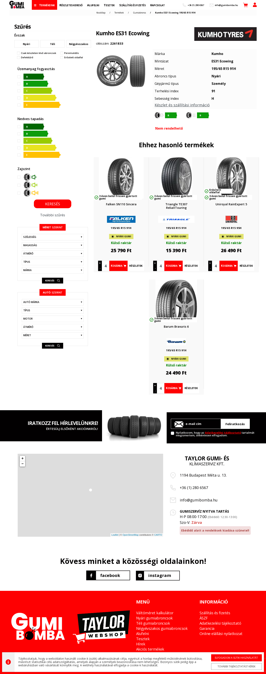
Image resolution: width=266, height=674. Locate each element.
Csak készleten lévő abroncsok (38, 53)
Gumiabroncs (139, 12)
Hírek (140, 643)
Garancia (207, 628)
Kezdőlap (100, 12)
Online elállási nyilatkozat (221, 633)
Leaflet (114, 535)
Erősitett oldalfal (73, 57)
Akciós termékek (150, 648)
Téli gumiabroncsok (153, 622)
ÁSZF (204, 617)
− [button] (22, 463)
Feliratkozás (235, 424)
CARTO (158, 535)
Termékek (119, 12)
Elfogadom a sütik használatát (235, 657)
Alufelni (142, 633)
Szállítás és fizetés (215, 612)
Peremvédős (71, 53)
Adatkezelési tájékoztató (223, 432)
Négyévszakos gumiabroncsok (161, 628)
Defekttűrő (27, 57)
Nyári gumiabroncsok (154, 617)
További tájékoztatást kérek (235, 666)
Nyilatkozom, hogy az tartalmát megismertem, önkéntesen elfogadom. (215, 434)
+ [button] (22, 458)
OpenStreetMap (130, 535)
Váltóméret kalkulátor (155, 612)
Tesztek (142, 638)
